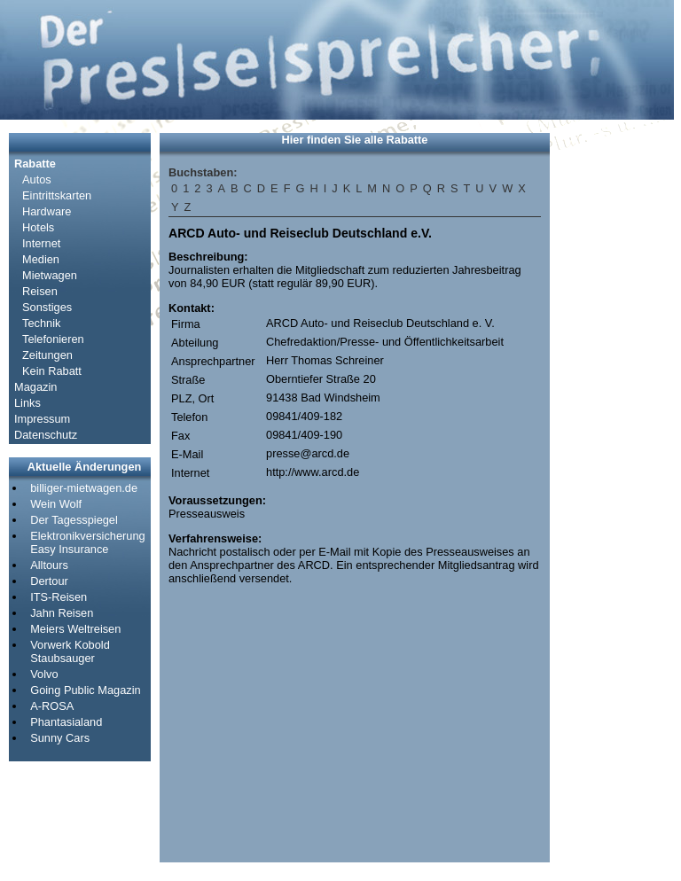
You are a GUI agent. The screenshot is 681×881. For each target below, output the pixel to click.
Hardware (46, 211)
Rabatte (35, 163)
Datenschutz (45, 434)
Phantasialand (66, 722)
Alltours (49, 565)
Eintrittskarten (56, 195)
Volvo (44, 674)
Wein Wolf (56, 504)
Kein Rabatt (52, 371)
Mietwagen (49, 275)
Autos (36, 179)
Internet (41, 243)
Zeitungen (47, 355)
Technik (41, 323)
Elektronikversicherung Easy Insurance (87, 542)
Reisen (40, 291)
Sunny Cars (60, 738)
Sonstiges (47, 307)
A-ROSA (52, 706)
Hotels (38, 227)
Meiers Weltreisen (75, 628)
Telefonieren (53, 339)
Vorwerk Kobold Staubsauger (70, 651)
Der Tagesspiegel (74, 519)
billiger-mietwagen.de (83, 488)
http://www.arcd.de (312, 472)
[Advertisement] (612, 399)
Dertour (49, 581)
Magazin (35, 387)
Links (27, 402)
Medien (40, 259)
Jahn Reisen (61, 613)
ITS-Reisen (58, 597)
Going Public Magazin (85, 690)
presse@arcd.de (307, 453)
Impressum (42, 418)
